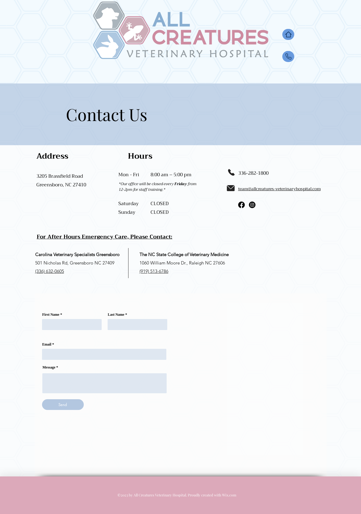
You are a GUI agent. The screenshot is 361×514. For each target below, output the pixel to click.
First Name (51, 314)
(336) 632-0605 (49, 271)
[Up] (288, 56)
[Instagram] (252, 205)
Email (47, 344)
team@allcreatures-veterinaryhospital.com (279, 188)
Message (49, 367)
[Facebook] (241, 205)
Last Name (116, 314)
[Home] (288, 34)
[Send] (63, 404)
